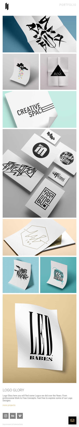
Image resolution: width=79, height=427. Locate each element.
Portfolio (68, 4)
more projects (9, 405)
